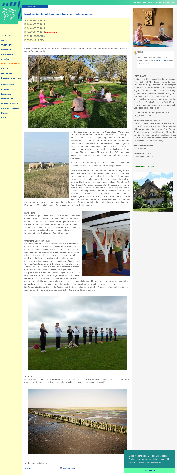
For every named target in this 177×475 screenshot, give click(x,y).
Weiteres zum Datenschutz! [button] (150, 463)
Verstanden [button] (150, 470)
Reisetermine (162, 61)
